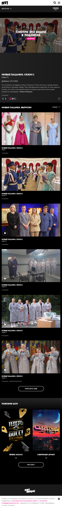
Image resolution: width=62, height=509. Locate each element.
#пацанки (5, 95)
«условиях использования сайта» (24, 501)
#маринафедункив (15, 381)
